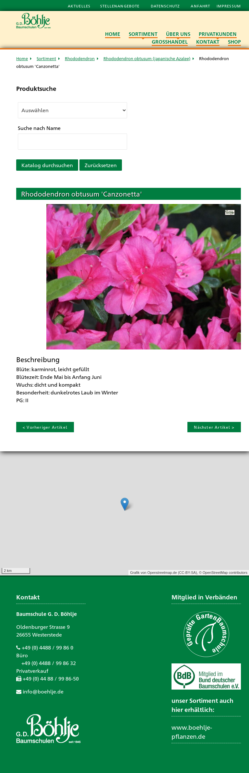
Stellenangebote (120, 5)
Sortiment (46, 58)
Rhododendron (80, 58)
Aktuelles (79, 5)
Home (22, 58)
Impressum (229, 5)
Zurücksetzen (101, 165)
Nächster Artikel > (214, 427)
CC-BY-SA (187, 572)
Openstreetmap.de (162, 572)
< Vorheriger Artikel (45, 427)
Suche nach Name (39, 127)
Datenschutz (166, 5)
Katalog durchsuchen (47, 165)
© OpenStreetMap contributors (223, 572)
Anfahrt (201, 5)
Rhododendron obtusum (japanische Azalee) (146, 58)
